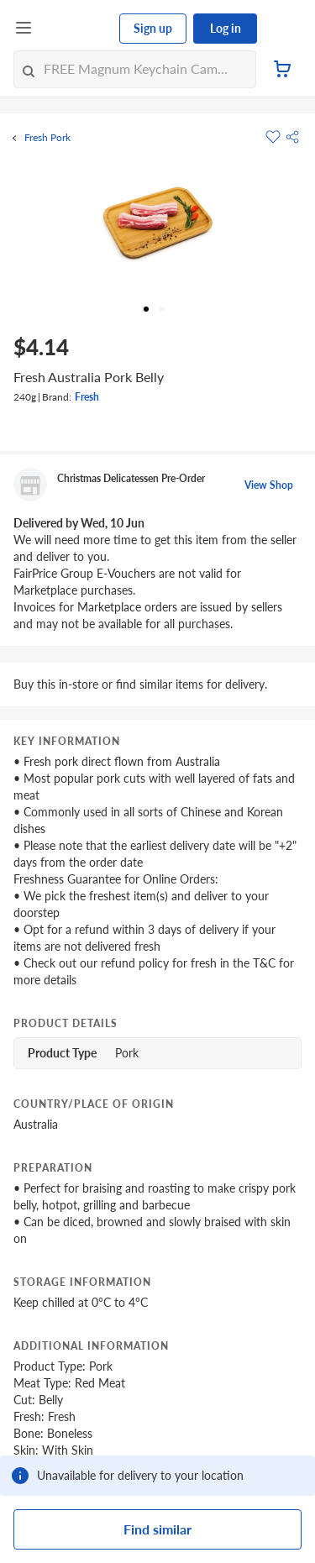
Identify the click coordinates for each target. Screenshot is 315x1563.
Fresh (87, 397)
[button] (292, 137)
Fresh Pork (47, 138)
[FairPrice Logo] (76, 28)
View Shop (268, 485)
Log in (225, 28)
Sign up (153, 28)
